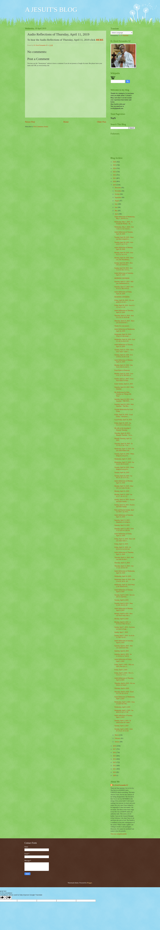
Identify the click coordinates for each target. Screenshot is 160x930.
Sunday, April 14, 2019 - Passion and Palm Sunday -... (124, 500)
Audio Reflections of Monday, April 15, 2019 (123, 482)
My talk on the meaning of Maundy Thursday (122, 429)
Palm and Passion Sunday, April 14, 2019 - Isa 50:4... (124, 511)
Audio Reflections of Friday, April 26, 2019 (123, 293)
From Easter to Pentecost (122, 370)
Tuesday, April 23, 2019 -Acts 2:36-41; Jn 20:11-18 (123, 356)
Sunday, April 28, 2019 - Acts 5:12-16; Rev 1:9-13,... (123, 269)
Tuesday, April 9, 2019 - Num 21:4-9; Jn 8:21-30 (123, 604)
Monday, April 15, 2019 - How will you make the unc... (123, 487)
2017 (114, 749)
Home (66, 122)
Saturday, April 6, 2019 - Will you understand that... (123, 647)
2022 (114, 175)
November (118, 191)
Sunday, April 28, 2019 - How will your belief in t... (123, 264)
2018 (114, 746)
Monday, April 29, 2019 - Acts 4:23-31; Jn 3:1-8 (123, 253)
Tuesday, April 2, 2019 (121, 726)
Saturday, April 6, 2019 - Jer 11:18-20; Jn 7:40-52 (123, 655)
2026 (114, 162)
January (117, 742)
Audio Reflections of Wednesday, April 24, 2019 (124, 330)
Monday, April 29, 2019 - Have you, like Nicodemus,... (124, 258)
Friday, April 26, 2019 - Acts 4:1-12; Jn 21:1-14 (124, 306)
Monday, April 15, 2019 (121, 491)
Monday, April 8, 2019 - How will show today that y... (123, 614)
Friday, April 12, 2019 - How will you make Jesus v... (124, 540)
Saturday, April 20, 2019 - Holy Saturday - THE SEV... (124, 400)
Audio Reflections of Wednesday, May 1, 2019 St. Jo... (124, 217)
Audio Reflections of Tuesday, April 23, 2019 (123, 345)
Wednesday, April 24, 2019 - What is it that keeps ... (123, 335)
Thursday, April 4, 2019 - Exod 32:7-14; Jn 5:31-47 (123, 692)
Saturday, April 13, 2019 (121, 525)
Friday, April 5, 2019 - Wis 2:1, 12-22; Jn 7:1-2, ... (124, 674)
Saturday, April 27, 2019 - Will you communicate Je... (123, 282)
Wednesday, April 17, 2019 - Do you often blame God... (124, 449)
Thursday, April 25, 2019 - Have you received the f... (124, 322)
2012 (114, 765)
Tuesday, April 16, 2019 (121, 472)
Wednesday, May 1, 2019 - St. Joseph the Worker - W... (123, 223)
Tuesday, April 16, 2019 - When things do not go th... (124, 455)
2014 (114, 759)
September (118, 197)
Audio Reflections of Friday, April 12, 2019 (123, 534)
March (117, 735)
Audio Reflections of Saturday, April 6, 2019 (123, 641)
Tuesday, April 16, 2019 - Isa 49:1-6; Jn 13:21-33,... (123, 477)
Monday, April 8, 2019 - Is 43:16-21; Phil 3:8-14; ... (122, 623)
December (118, 187)
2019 (114, 185)
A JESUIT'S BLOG (51, 9)
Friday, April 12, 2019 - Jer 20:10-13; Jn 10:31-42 (122, 548)
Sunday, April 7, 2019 (121, 632)
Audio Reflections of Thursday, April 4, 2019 (124, 679)
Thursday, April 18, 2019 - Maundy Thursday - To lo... (123, 434)
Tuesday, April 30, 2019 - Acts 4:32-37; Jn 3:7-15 (123, 243)
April (116, 214)
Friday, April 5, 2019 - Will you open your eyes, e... (124, 665)
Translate (123, 35)
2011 (114, 769)
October (117, 194)
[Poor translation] (8, 897)
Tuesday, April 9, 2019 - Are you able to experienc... (124, 596)
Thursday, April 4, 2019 (121, 688)
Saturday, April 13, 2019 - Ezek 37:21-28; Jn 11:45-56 (124, 529)
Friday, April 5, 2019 (120, 670)
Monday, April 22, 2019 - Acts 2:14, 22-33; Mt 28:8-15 (123, 374)
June (116, 207)
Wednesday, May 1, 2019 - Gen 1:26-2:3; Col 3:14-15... (124, 228)
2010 (114, 772)
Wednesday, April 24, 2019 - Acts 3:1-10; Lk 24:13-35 (124, 340)
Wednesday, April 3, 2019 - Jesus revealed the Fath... (124, 703)
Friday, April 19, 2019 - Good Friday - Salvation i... (123, 415)
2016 (114, 752)
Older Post (101, 122)
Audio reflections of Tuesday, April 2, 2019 (123, 716)
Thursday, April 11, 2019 (122, 563)
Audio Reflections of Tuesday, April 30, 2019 (123, 233)
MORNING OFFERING (122, 278)
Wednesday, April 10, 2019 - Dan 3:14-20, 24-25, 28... (124, 580)
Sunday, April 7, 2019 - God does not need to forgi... (124, 628)
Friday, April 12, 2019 (121, 544)
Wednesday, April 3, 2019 (122, 707)
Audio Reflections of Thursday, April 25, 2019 (124, 311)
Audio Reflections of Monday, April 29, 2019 (123, 248)
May (116, 210)
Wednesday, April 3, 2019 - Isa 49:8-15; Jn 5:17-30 (123, 711)
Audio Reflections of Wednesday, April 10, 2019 (124, 572)
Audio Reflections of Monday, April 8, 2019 (123, 609)
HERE (99, 39)
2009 (114, 775)
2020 (114, 181)
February (118, 738)
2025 (114, 165)
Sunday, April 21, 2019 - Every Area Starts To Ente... (123, 379)
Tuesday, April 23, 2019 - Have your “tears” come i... (124, 350)
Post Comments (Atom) (40, 126)
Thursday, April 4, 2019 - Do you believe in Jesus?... (124, 684)
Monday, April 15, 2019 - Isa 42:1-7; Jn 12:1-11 (123, 495)
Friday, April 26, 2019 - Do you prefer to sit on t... (124, 301)
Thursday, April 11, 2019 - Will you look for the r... (124, 558)
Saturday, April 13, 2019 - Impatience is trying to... (122, 521)
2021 (114, 178)
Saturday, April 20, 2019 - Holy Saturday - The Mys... (124, 405)
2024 (114, 168)
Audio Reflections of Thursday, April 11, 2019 (124, 553)
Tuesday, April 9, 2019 (121, 600)
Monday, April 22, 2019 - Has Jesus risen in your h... (123, 366)
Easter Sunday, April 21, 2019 (123, 384)
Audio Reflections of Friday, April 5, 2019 (123, 660)
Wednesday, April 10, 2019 (122, 576)
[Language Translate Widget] (122, 32)
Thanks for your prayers (121, 326)
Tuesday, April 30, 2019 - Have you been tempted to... (124, 238)
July (116, 204)
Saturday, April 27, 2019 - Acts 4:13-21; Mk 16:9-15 (123, 287)
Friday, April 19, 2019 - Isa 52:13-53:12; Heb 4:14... (122, 424)
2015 (114, 756)
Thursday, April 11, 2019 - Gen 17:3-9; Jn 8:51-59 (123, 567)
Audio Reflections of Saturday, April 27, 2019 (123, 274)
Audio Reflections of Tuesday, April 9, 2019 (123, 591)
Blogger (89, 883)
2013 (114, 762)
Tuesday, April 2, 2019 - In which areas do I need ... (122, 721)
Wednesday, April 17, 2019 (122, 459)
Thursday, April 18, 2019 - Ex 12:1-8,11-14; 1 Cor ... (123, 444)
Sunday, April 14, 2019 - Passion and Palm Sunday (124, 506)
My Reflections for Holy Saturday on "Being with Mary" (122, 394)
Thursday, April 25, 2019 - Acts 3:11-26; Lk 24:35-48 (124, 316)
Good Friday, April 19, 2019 (123, 420)
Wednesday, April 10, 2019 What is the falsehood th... (124, 585)
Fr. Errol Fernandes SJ (120, 785)
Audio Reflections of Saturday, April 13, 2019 (123, 516)
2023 (114, 172)
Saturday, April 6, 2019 (121, 651)
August (117, 201)
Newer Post (30, 122)
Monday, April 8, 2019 (121, 619)
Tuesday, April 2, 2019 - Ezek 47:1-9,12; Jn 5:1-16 (123, 730)
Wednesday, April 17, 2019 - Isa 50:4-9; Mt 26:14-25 (124, 463)
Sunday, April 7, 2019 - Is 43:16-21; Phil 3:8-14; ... (124, 636)
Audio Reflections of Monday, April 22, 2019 (123, 361)
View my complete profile (119, 834)
